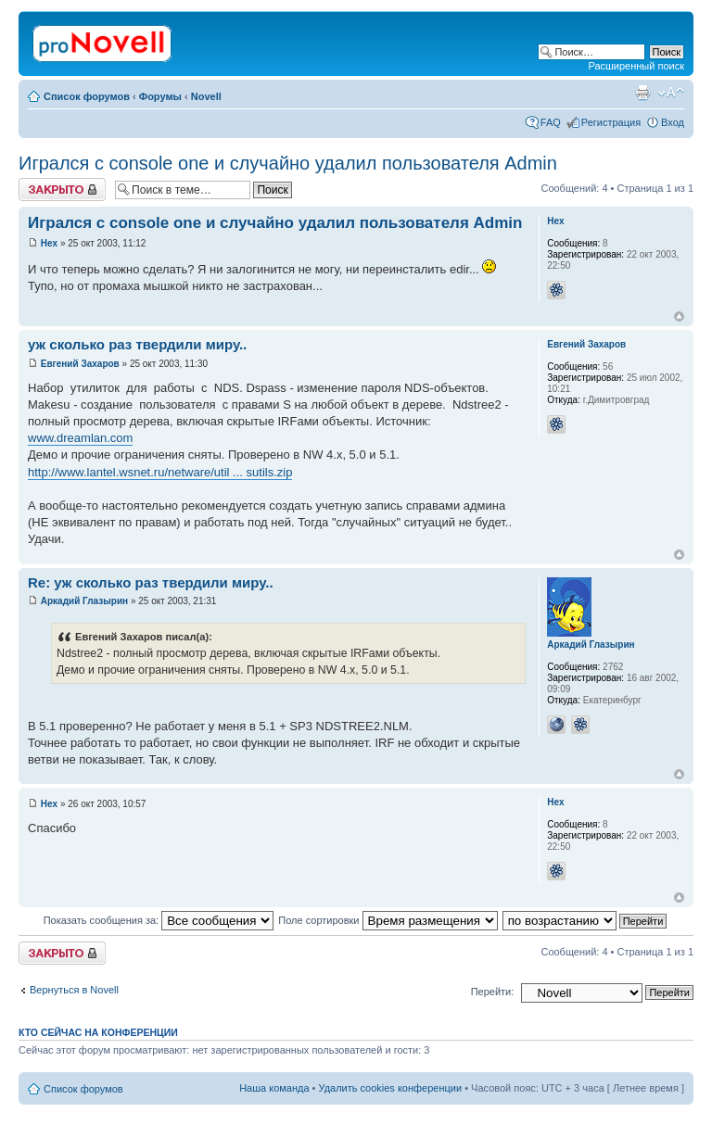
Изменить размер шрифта (670, 92)
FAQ (550, 122)
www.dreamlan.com (80, 438)
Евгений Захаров (80, 364)
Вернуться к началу (679, 316)
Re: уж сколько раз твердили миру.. (150, 582)
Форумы (160, 96)
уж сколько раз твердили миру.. (137, 344)
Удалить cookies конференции (391, 1087)
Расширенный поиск (636, 65)
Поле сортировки (387, 920)
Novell (206, 96)
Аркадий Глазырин (84, 601)
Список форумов (87, 96)
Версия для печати (642, 92)
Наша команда (274, 1087)
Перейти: (493, 991)
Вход (672, 122)
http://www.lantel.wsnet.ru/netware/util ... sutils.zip (160, 472)
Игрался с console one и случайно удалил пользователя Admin (288, 163)
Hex (49, 243)
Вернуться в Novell (74, 989)
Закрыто (62, 189)
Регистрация (611, 122)
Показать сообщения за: (159, 920)
